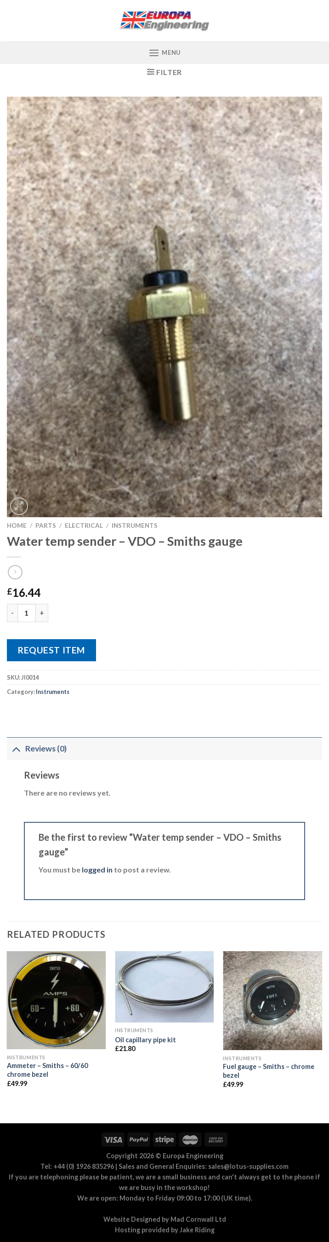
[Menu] (164, 52)
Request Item (51, 650)
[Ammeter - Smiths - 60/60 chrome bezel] (56, 1000)
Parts (45, 525)
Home (17, 525)
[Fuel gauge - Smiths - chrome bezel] (272, 1001)
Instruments (135, 525)
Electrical (84, 525)
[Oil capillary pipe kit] (164, 986)
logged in (97, 869)
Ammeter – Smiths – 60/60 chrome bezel (47, 1070)
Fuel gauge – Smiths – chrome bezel (268, 1071)
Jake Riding (197, 1230)
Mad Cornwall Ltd (198, 1219)
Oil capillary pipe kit (145, 1040)
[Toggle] (16, 748)
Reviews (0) (37, 748)
